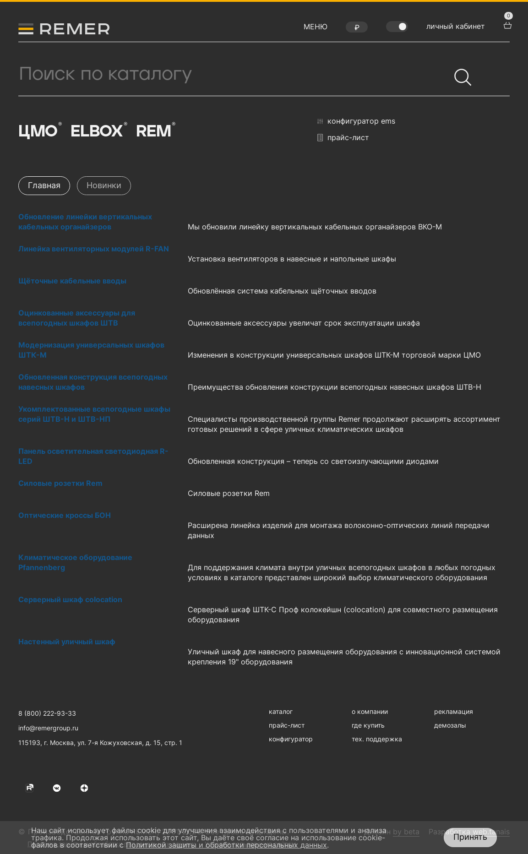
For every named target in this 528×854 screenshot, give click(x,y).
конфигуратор (291, 739)
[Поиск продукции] (234, 74)
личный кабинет (455, 26)
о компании (370, 711)
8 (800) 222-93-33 (47, 713)
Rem (155, 131)
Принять (470, 837)
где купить (368, 725)
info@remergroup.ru (48, 728)
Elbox (98, 131)
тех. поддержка (377, 739)
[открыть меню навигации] (315, 29)
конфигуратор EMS (356, 121)
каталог (281, 711)
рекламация (453, 711)
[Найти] (459, 73)
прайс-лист (343, 137)
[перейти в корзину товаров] (506, 24)
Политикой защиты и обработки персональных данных (226, 844)
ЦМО (39, 131)
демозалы (450, 725)
